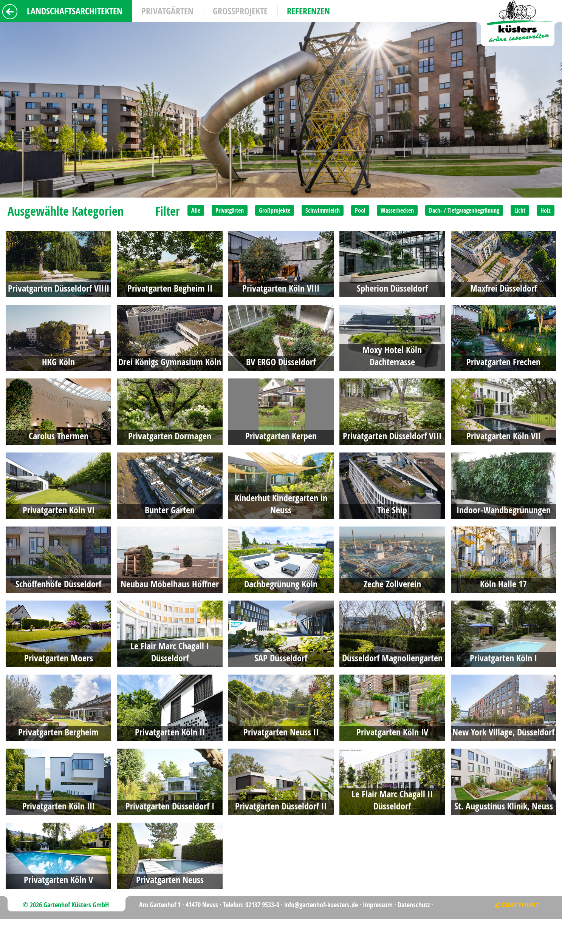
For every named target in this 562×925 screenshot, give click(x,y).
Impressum (378, 905)
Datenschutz (414, 905)
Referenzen (308, 11)
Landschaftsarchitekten (74, 11)
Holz (545, 210)
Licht (519, 210)
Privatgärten (167, 11)
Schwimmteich (322, 210)
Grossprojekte (240, 11)
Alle (195, 210)
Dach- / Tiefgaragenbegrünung (464, 210)
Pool (360, 210)
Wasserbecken (397, 210)
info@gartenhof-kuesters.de (321, 905)
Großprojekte (274, 210)
